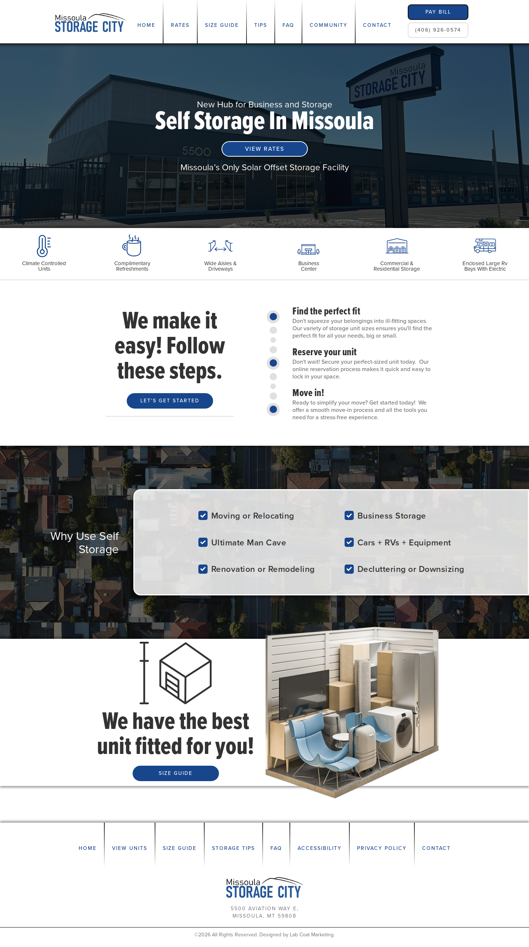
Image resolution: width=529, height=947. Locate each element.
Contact (377, 25)
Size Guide (222, 25)
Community (329, 25)
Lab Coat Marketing (312, 935)
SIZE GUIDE (175, 773)
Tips (260, 25)
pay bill (438, 12)
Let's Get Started (169, 401)
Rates (180, 25)
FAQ (288, 25)
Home (146, 25)
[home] (90, 22)
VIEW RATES (265, 149)
